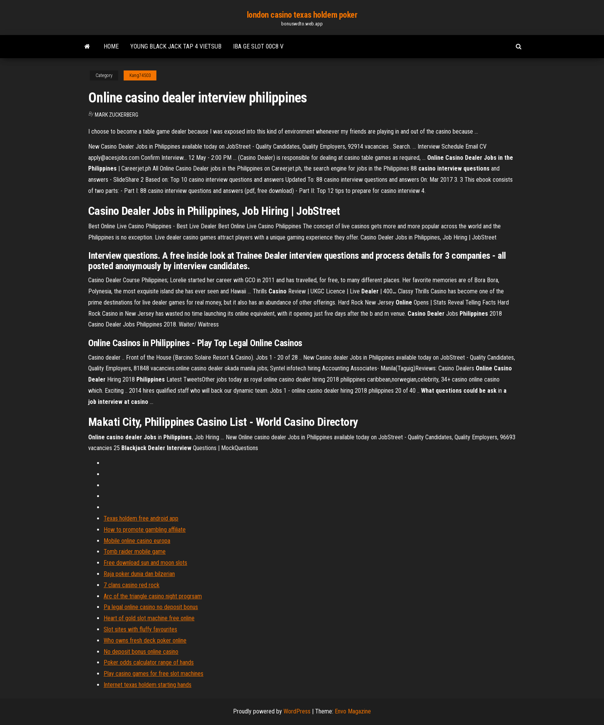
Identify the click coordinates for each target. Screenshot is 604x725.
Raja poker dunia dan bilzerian (139, 574)
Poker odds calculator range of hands (149, 662)
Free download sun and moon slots (145, 562)
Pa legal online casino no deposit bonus (151, 607)
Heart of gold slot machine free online (149, 618)
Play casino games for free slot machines (153, 673)
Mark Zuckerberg (116, 115)
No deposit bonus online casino (141, 651)
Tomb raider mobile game (135, 551)
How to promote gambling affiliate (145, 529)
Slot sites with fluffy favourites (140, 629)
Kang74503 (140, 75)
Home (111, 46)
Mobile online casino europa (137, 540)
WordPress (297, 711)
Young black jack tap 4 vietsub (175, 46)
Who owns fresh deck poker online (145, 640)
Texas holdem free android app (141, 518)
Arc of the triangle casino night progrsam (153, 596)
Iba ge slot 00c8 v (258, 46)
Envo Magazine (353, 711)
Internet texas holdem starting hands (147, 684)
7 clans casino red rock (131, 585)
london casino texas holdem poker (302, 15)
